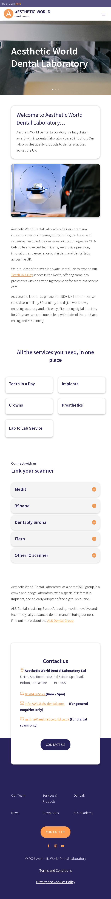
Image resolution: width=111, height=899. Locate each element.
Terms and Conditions (55, 870)
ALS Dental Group (60, 620)
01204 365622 (35, 694)
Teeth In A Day (22, 275)
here (18, 3)
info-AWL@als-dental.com (45, 703)
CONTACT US (55, 744)
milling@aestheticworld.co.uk (47, 719)
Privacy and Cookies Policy (55, 881)
